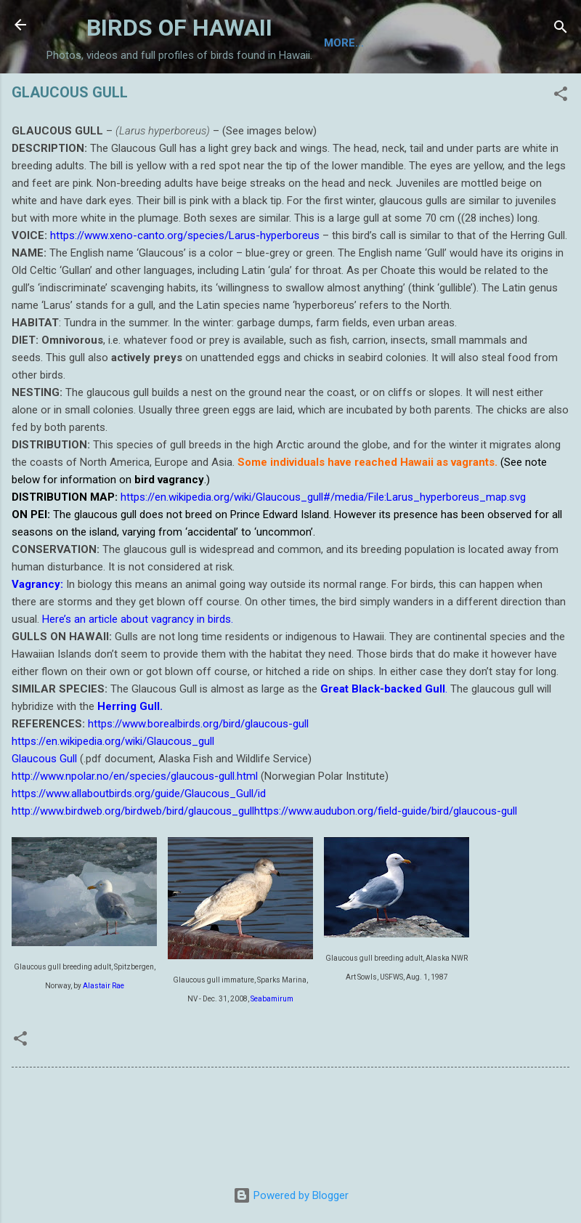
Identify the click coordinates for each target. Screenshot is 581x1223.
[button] (560, 152)
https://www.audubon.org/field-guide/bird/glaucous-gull (385, 866)
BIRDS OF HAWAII (179, 27)
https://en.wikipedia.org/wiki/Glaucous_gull (113, 797)
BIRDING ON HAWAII (295, 95)
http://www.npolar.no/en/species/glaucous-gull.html (135, 832)
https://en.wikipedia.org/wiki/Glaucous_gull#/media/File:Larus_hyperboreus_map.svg (323, 553)
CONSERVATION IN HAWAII (445, 95)
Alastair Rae (103, 1042)
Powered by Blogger (291, 1195)
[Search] (560, 29)
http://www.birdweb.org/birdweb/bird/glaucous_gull (133, 866)
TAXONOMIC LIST (169, 95)
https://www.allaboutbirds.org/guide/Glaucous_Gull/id (139, 849)
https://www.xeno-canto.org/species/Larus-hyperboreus (183, 291)
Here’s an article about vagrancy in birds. (137, 675)
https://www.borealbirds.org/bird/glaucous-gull (198, 779)
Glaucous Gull (44, 814)
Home (81, 95)
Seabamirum (272, 1055)
